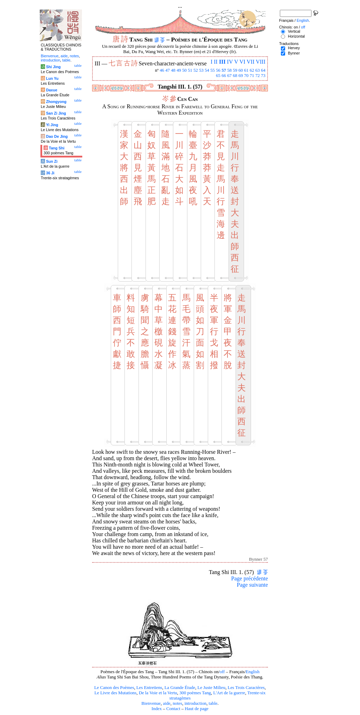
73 (263, 75)
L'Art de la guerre (229, 692)
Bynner (294, 53)
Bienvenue (151, 703)
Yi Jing (52, 125)
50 (184, 70)
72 (257, 75)
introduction (196, 703)
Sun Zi (52, 161)
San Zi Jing (56, 113)
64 (263, 70)
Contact (173, 708)
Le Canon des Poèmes (114, 687)
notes (177, 703)
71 (252, 75)
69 (240, 75)
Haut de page (197, 708)
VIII (260, 62)
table (213, 703)
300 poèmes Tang (195, 692)
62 (252, 70)
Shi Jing (53, 67)
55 (212, 70)
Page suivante (252, 585)
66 (223, 75)
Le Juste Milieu (212, 687)
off (222, 671)
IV (230, 62)
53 (201, 70)
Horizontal (296, 36)
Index (157, 708)
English (252, 671)
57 (223, 70)
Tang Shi (56, 148)
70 (246, 75)
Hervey (294, 48)
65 (218, 75)
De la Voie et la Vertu (158, 692)
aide (166, 703)
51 (190, 70)
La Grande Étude (180, 687)
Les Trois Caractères (246, 687)
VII (251, 62)
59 (235, 70)
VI (242, 62)
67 (229, 75)
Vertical (294, 31)
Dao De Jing (57, 136)
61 (246, 70)
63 (257, 70)
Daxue (51, 90)
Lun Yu (52, 78)
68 (235, 75)
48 (173, 70)
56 (218, 70)
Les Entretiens (149, 687)
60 (240, 70)
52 (195, 70)
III (222, 62)
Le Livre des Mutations (115, 692)
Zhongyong (56, 101)
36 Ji (50, 173)
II (216, 62)
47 (167, 70)
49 (178, 70)
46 (162, 70)
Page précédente (249, 578)
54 (207, 70)
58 (229, 70)
